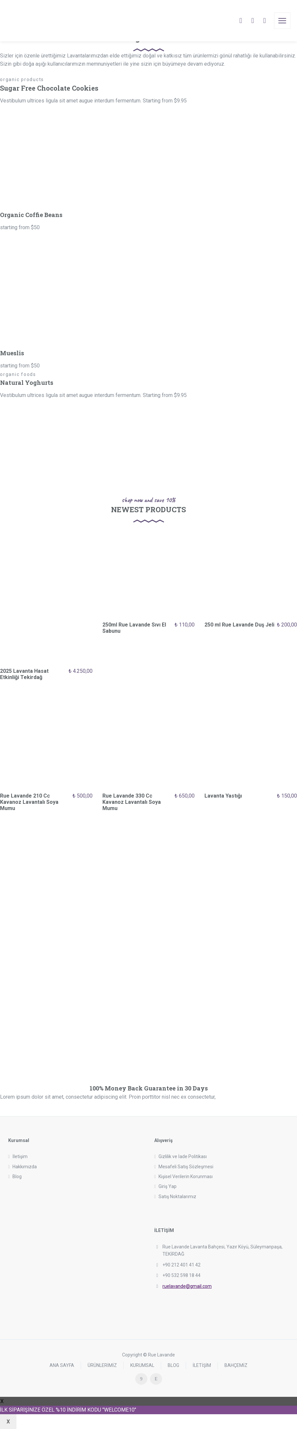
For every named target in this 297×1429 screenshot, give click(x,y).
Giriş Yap (168, 1186)
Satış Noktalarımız (177, 1196)
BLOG (173, 1365)
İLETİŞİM (202, 1365)
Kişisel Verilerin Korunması (186, 1176)
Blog (17, 1176)
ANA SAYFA (62, 1365)
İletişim (20, 1156)
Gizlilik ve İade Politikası (183, 1156)
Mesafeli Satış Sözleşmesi (186, 1166)
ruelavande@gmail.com (187, 1286)
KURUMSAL (142, 1365)
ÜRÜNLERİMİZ (102, 1365)
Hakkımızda (24, 1166)
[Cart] (252, 20)
